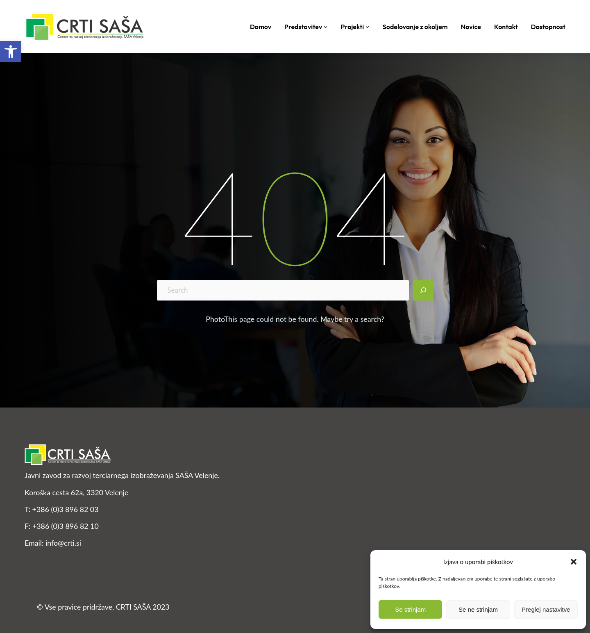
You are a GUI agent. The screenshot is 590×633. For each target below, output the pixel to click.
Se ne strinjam (478, 609)
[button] (574, 562)
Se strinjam (410, 609)
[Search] (423, 290)
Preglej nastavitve (546, 609)
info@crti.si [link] (63, 542)
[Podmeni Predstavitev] (326, 27)
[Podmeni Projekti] (367, 27)
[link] (10, 51)
